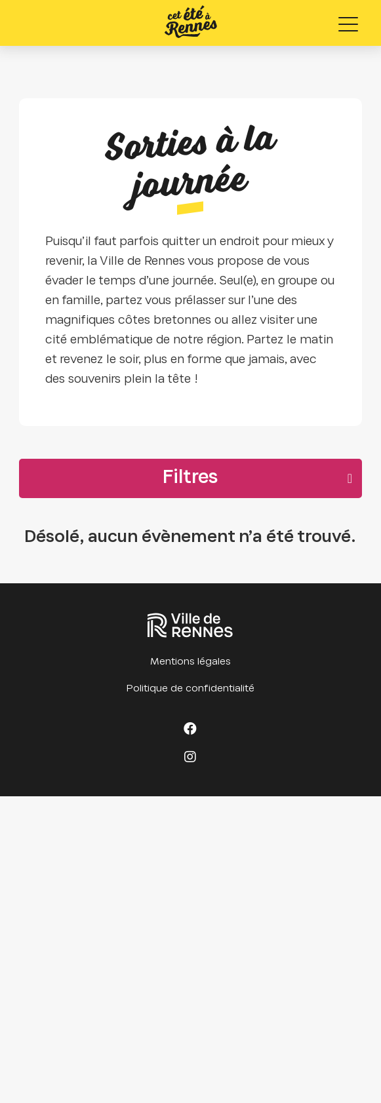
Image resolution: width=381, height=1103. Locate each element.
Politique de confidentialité (190, 688)
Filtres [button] (190, 478)
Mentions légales (190, 662)
